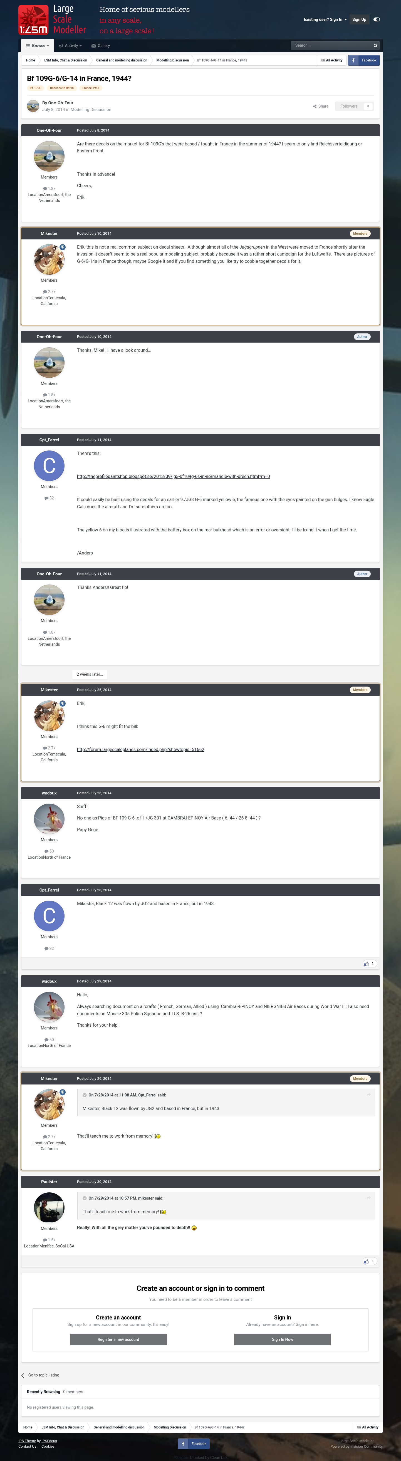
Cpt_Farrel (49, 439)
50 (49, 851)
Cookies (48, 1446)
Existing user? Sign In (325, 19)
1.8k (49, 188)
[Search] (316, 45)
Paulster (49, 1181)
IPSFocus (49, 1441)
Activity (71, 45)
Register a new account (118, 1339)
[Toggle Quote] (85, 1095)
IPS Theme (27, 1441)
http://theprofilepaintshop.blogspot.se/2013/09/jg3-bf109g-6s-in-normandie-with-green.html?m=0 (173, 476)
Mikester (49, 233)
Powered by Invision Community (356, 1446)
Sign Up (359, 19)
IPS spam (180, 1457)
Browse (38, 45)
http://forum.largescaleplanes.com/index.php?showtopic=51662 (140, 749)
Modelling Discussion (91, 109)
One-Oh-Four (60, 102)
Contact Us (27, 1446)
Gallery (103, 45)
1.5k (49, 1240)
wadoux (49, 793)
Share (321, 106)
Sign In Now (282, 1339)
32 (49, 498)
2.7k (49, 291)
